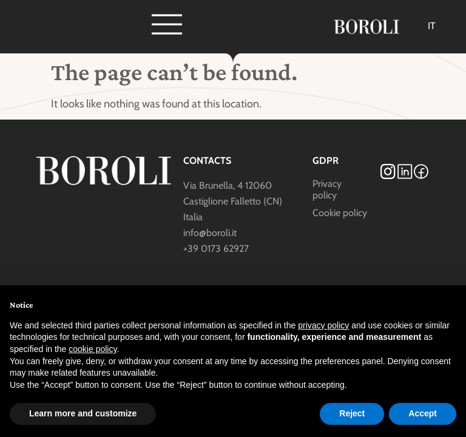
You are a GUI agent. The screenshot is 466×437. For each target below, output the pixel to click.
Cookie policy (339, 212)
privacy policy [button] (323, 325)
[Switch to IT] (432, 26)
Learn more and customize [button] (83, 413)
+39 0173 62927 (216, 248)
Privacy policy (327, 189)
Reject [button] (352, 413)
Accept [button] (422, 413)
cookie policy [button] (92, 349)
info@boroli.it (210, 233)
